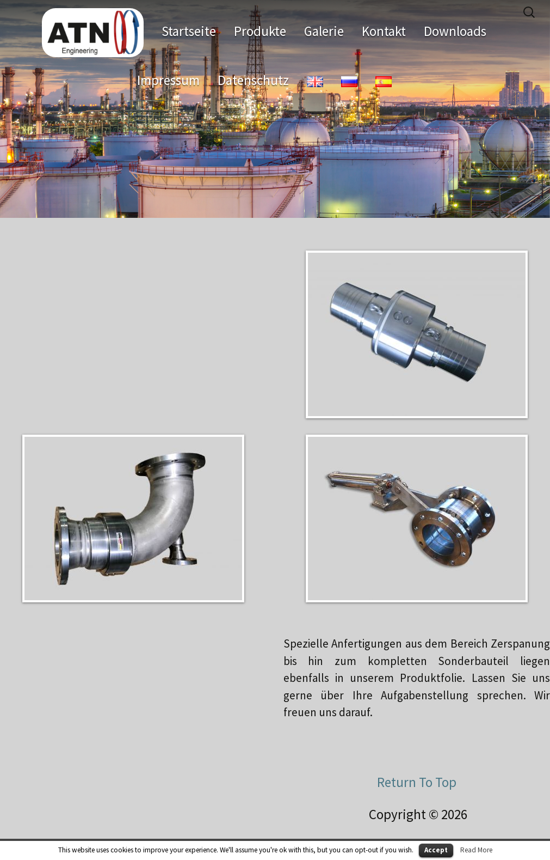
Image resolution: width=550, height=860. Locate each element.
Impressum (168, 80)
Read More (476, 850)
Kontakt (384, 31)
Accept (436, 850)
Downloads (455, 31)
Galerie (324, 31)
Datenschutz (253, 80)
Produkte (260, 31)
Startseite (189, 31)
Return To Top (416, 782)
